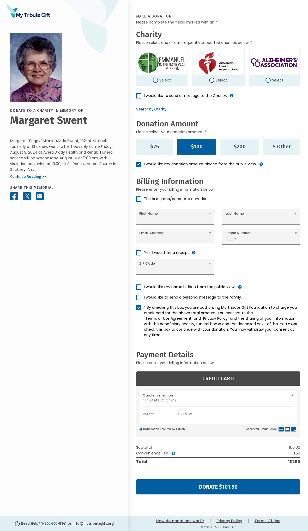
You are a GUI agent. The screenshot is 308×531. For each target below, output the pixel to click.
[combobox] (232, 239)
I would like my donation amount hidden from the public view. (200, 164)
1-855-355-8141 (54, 523)
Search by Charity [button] (151, 109)
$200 (240, 146)
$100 (197, 146)
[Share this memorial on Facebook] (14, 196)
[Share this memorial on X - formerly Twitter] (27, 196)
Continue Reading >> (28, 176)
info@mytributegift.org (93, 523)
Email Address (151, 232)
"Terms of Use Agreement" (168, 318)
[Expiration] (158, 413)
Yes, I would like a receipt (166, 252)
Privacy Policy (229, 520)
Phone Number (238, 232)
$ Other (282, 146)
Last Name (234, 213)
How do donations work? (180, 520)
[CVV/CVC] (193, 413)
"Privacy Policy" (215, 318)
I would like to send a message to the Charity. (185, 95)
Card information (158, 395)
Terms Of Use (267, 520)
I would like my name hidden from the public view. (189, 286)
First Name (148, 213)
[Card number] (218, 401)
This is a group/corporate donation (176, 198)
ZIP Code (147, 263)
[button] (231, 98)
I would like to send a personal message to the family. (193, 297)
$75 (154, 146)
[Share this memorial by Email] (40, 196)
